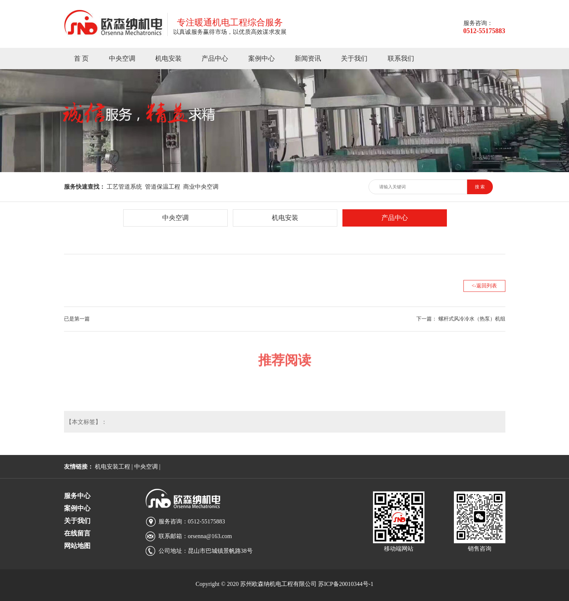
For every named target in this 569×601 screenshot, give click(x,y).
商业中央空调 (200, 187)
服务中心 (77, 495)
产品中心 (215, 58)
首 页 (81, 58)
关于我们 (354, 58)
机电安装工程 (112, 466)
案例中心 (261, 58)
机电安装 (168, 58)
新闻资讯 (308, 58)
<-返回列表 (484, 285)
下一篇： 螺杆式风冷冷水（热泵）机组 (460, 318)
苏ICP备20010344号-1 (345, 584)
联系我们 (401, 58)
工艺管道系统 (124, 187)
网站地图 (77, 546)
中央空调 (122, 58)
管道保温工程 (162, 187)
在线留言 (77, 533)
